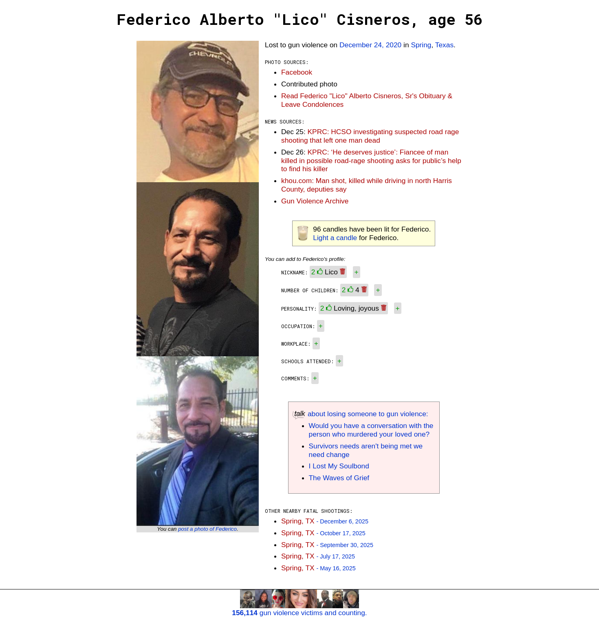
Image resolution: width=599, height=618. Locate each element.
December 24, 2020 (370, 45)
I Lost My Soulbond (339, 466)
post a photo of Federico (207, 529)
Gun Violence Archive (314, 201)
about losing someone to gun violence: (360, 414)
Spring (421, 45)
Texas (444, 45)
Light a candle (335, 238)
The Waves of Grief (339, 478)
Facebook (296, 72)
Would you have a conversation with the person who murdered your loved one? (371, 430)
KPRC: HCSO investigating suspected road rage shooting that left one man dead (370, 136)
